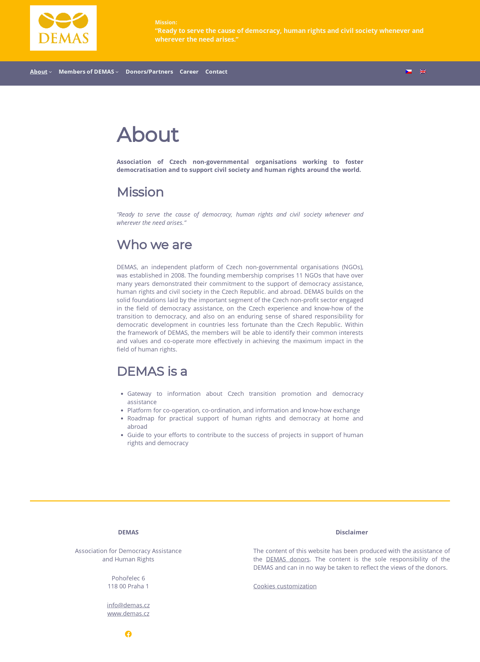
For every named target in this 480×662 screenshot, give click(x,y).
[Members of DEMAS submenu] (117, 71)
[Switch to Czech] (408, 72)
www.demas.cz (128, 613)
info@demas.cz (128, 605)
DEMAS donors (288, 559)
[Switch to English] (423, 72)
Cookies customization (285, 586)
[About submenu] (50, 71)
